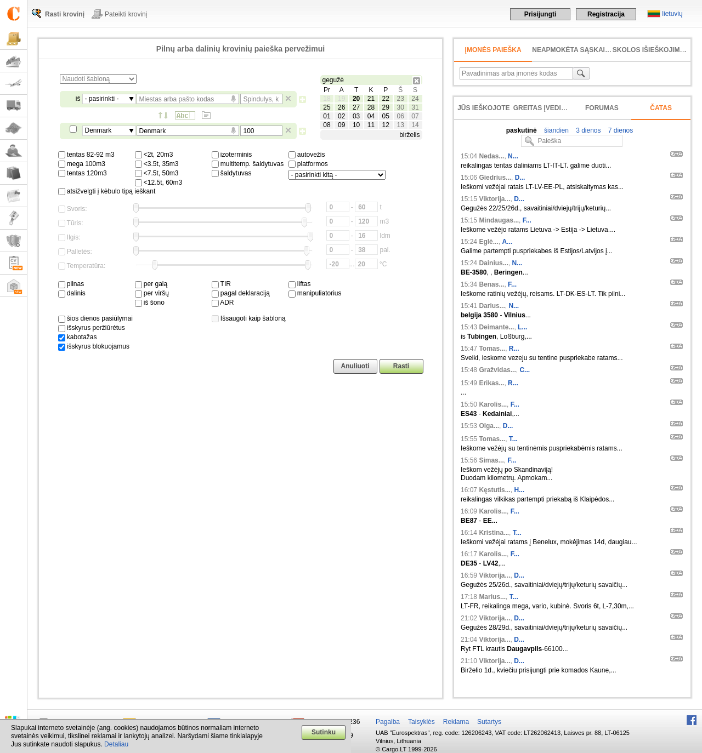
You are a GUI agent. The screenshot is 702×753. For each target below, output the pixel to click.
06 (400, 116)
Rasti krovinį (64, 14)
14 (414, 125)
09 (341, 125)
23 (400, 98)
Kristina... (494, 533)
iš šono (150, 302)
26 (341, 107)
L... (522, 327)
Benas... (491, 284)
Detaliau (116, 744)
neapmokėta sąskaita (572, 50)
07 (414, 116)
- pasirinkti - (102, 98)
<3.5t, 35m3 (157, 164)
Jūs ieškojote (483, 108)
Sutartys (489, 722)
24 (414, 98)
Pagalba (388, 722)
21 (371, 98)
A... (507, 242)
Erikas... (491, 383)
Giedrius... (495, 177)
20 (356, 98)
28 (371, 107)
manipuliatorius (315, 293)
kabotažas (77, 337)
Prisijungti (540, 14)
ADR (223, 302)
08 (326, 125)
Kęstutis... (494, 490)
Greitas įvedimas (544, 108)
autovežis (306, 154)
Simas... (491, 460)
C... (524, 370)
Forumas (602, 108)
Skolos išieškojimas (651, 50)
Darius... (492, 306)
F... (527, 220)
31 (414, 107)
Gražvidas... (497, 370)
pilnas (71, 284)
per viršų (152, 293)
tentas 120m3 (82, 173)
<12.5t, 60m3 (159, 182)
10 (356, 125)
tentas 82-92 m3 (86, 154)
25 (326, 107)
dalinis (72, 293)
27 (356, 107)
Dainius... (493, 263)
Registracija (606, 14)
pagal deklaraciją (241, 293)
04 (371, 116)
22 (385, 98)
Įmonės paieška (493, 50)
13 (400, 125)
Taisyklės (421, 722)
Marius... (492, 597)
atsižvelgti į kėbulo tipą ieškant (107, 191)
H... (519, 490)
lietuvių (672, 14)
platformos (308, 164)
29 (385, 107)
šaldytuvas (232, 173)
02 (341, 116)
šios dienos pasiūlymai (95, 318)
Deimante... (496, 327)
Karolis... (493, 404)
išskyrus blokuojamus (93, 346)
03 (356, 116)
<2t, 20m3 (154, 154)
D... (520, 177)
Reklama (456, 722)
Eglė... (488, 242)
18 (326, 98)
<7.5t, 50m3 (157, 173)
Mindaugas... (499, 220)
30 (400, 107)
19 (341, 98)
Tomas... (492, 348)
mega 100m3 (81, 164)
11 (371, 125)
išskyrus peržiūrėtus (91, 328)
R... (514, 348)
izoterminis (232, 154)
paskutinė (521, 130)
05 (385, 116)
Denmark (98, 130)
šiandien (555, 130)
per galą (151, 284)
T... (513, 439)
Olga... (489, 426)
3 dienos (587, 130)
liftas (299, 284)
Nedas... (491, 156)
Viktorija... (494, 199)
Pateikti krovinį (126, 14)
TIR (221, 284)
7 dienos (620, 130)
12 (385, 125)
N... (513, 156)
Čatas (661, 108)
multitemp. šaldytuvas (248, 164)
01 (326, 116)
